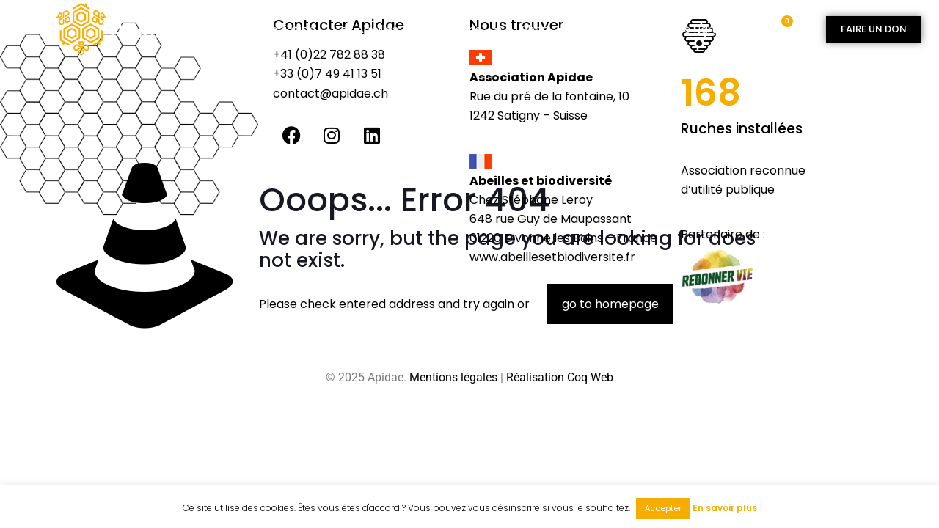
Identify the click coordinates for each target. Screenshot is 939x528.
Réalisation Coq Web (559, 377)
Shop (542, 30)
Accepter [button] (663, 508)
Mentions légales (453, 377)
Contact (607, 29)
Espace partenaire (701, 29)
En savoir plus (725, 508)
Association (283, 29)
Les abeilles (374, 30)
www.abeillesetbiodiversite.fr (552, 257)
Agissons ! (467, 30)
